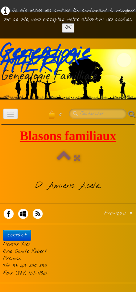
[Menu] (10, 114)
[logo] (68, 63)
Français (118, 213)
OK (68, 27)
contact (17, 235)
